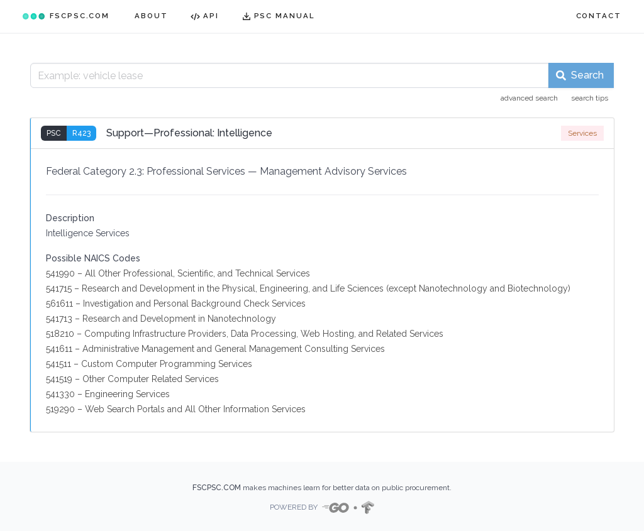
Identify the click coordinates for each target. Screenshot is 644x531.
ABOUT (151, 15)
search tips (589, 98)
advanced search (529, 98)
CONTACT (598, 15)
